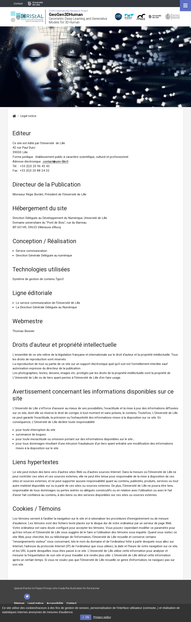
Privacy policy (102, 617)
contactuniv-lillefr (55, 161)
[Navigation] (185, 5)
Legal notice (35, 603)
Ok (85, 617)
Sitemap (19, 603)
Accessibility (55, 603)
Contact (18, 3)
